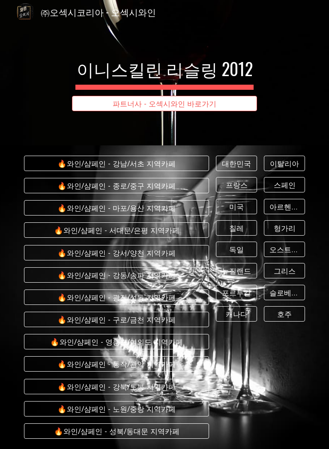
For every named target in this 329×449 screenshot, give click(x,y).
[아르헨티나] (284, 206)
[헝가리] (284, 228)
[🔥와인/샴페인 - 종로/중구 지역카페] (116, 186)
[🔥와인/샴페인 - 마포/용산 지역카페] (116, 208)
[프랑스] (236, 185)
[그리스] (284, 271)
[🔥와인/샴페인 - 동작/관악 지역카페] (116, 364)
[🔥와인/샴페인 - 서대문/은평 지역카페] (116, 230)
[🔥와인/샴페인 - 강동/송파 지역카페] (116, 275)
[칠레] (236, 228)
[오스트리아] (284, 249)
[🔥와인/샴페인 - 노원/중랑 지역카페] (116, 408)
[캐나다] (236, 314)
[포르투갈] (236, 292)
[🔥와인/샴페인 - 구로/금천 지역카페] (116, 319)
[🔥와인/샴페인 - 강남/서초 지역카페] (116, 163)
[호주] (284, 314)
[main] (164, 65)
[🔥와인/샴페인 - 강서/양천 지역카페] (116, 252)
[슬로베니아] (284, 292)
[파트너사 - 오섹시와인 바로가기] (164, 104)
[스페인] (284, 185)
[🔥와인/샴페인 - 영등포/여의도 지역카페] (116, 342)
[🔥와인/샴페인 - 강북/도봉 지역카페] (116, 386)
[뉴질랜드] (236, 271)
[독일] (236, 249)
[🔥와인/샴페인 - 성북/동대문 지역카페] (116, 431)
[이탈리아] (284, 163)
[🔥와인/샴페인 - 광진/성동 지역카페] (116, 297)
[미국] (236, 206)
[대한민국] (236, 163)
